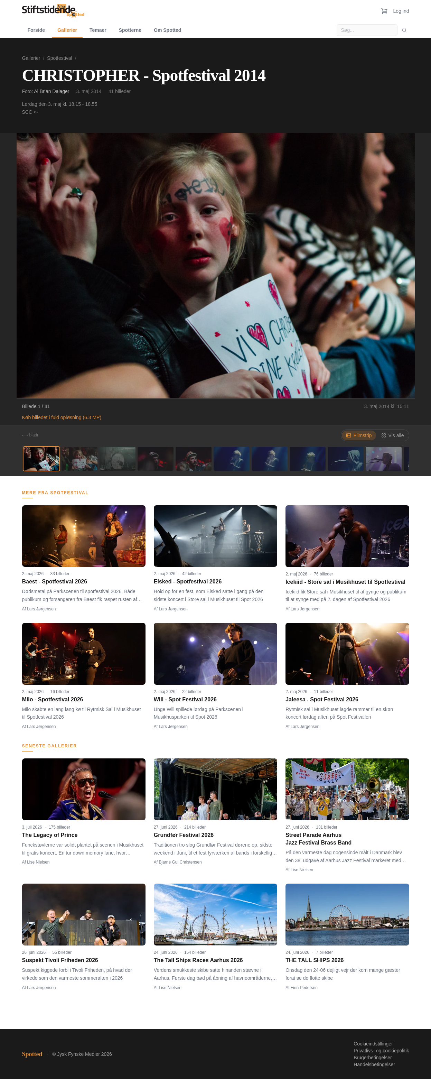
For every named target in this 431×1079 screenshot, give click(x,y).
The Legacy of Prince (50, 835)
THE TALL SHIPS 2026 (314, 960)
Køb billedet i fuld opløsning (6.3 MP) (62, 417)
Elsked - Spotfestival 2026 (188, 581)
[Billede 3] (117, 459)
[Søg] (404, 30)
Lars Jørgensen (41, 609)
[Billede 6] (232, 459)
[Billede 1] (41, 459)
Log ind (401, 11)
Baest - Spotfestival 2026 (54, 581)
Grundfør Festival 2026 (184, 835)
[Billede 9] (346, 459)
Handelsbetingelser (374, 1064)
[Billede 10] (384, 459)
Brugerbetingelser (373, 1057)
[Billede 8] (308, 459)
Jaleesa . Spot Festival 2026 (321, 699)
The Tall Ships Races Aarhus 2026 (198, 960)
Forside (36, 30)
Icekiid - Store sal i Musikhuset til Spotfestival (345, 582)
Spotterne (130, 30)
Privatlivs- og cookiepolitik (381, 1050)
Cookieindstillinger (373, 1043)
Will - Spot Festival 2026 (185, 699)
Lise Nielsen (38, 862)
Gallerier (67, 30)
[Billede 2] (79, 459)
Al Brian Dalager (51, 91)
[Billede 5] (194, 459)
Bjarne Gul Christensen (180, 862)
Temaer (98, 30)
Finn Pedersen (304, 987)
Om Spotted (167, 30)
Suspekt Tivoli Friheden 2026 (60, 960)
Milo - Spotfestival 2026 (52, 699)
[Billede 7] (270, 459)
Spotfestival (59, 58)
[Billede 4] (156, 459)
